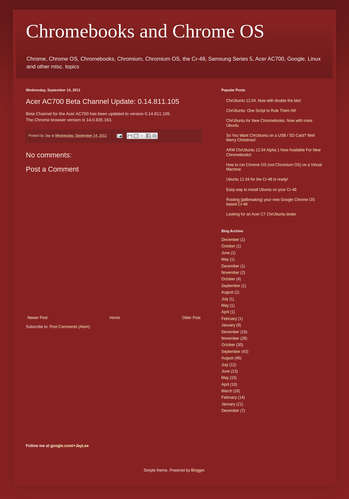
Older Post (191, 317)
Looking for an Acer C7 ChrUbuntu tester (261, 214)
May (225, 259)
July (224, 299)
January (228, 325)
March (226, 391)
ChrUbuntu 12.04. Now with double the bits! (263, 100)
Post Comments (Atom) (69, 326)
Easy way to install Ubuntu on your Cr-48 (261, 189)
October (228, 246)
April (225, 312)
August (227, 292)
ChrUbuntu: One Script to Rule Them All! (261, 110)
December (230, 239)
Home (115, 317)
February (229, 318)
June (225, 253)
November (230, 272)
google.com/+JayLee (69, 446)
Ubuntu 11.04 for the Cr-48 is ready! (257, 179)
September (230, 286)
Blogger (197, 470)
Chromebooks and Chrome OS (145, 31)
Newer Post (37, 317)
